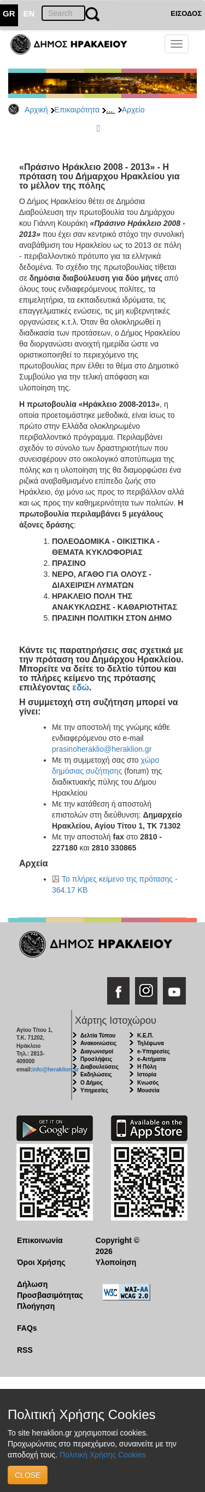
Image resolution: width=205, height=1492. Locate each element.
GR (9, 13)
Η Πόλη (146, 1067)
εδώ (80, 687)
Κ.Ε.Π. (145, 1036)
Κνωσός (148, 1083)
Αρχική (36, 109)
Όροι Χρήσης (41, 1262)
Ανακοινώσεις (98, 1043)
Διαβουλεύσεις (99, 1067)
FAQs (27, 1328)
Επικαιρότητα (77, 109)
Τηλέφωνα (150, 1043)
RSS (25, 1350)
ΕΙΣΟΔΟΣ (186, 13)
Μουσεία (148, 1090)
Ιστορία (146, 1074)
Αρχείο (133, 109)
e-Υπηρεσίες (153, 1051)
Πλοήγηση (36, 1306)
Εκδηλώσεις (96, 1074)
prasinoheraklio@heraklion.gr (101, 749)
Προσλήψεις (96, 1059)
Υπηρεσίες (94, 1090)
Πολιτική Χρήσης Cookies (103, 1454)
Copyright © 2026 (117, 1246)
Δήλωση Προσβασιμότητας (48, 1290)
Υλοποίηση (116, 1262)
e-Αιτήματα (151, 1059)
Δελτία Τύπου (97, 1036)
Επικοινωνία (40, 1240)
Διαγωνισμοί (96, 1051)
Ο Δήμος (91, 1083)
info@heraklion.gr (55, 1069)
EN (29, 13)
